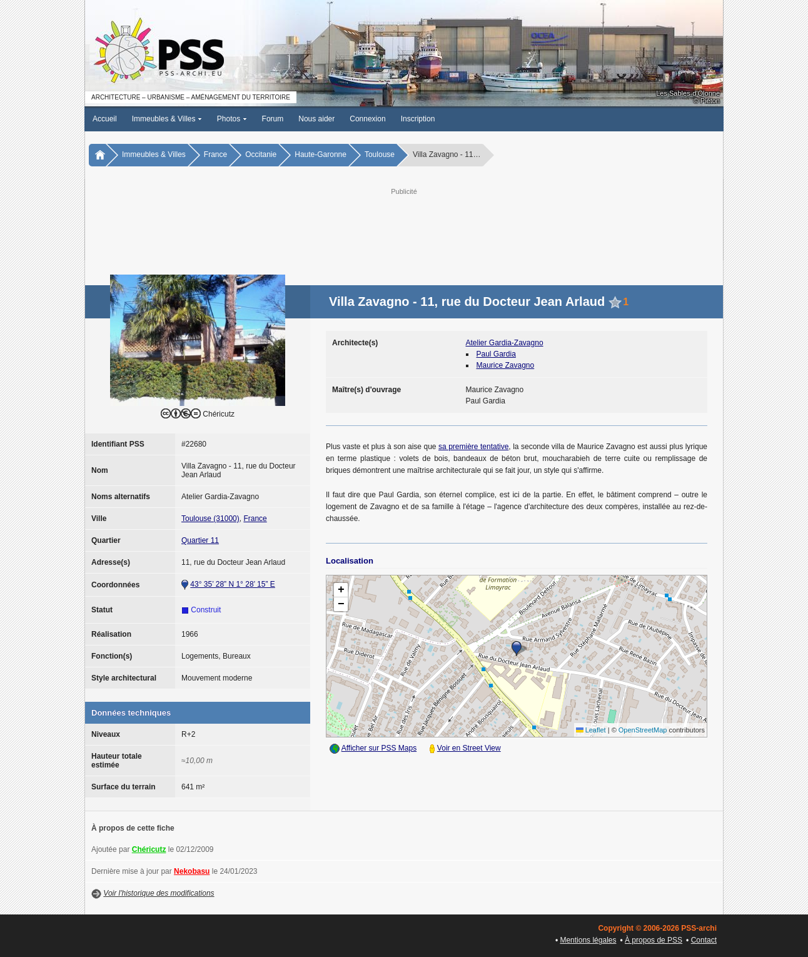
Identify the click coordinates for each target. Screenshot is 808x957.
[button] (517, 648)
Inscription (418, 118)
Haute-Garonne (320, 154)
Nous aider (316, 118)
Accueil (105, 118)
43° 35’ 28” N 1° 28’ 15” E (232, 584)
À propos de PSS (653, 940)
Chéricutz (149, 849)
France (215, 154)
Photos (232, 118)
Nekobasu (192, 871)
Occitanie (260, 154)
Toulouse (380, 154)
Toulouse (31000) (210, 518)
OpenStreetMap (643, 730)
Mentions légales (588, 940)
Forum (273, 118)
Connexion (367, 118)
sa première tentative (473, 446)
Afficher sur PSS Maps (379, 748)
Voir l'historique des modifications (158, 893)
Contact (704, 940)
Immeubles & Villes (167, 118)
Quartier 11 (200, 540)
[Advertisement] (404, 226)
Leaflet (591, 730)
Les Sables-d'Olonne (688, 93)
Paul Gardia (496, 354)
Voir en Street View (469, 748)
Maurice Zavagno (506, 365)
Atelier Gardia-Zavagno (504, 342)
